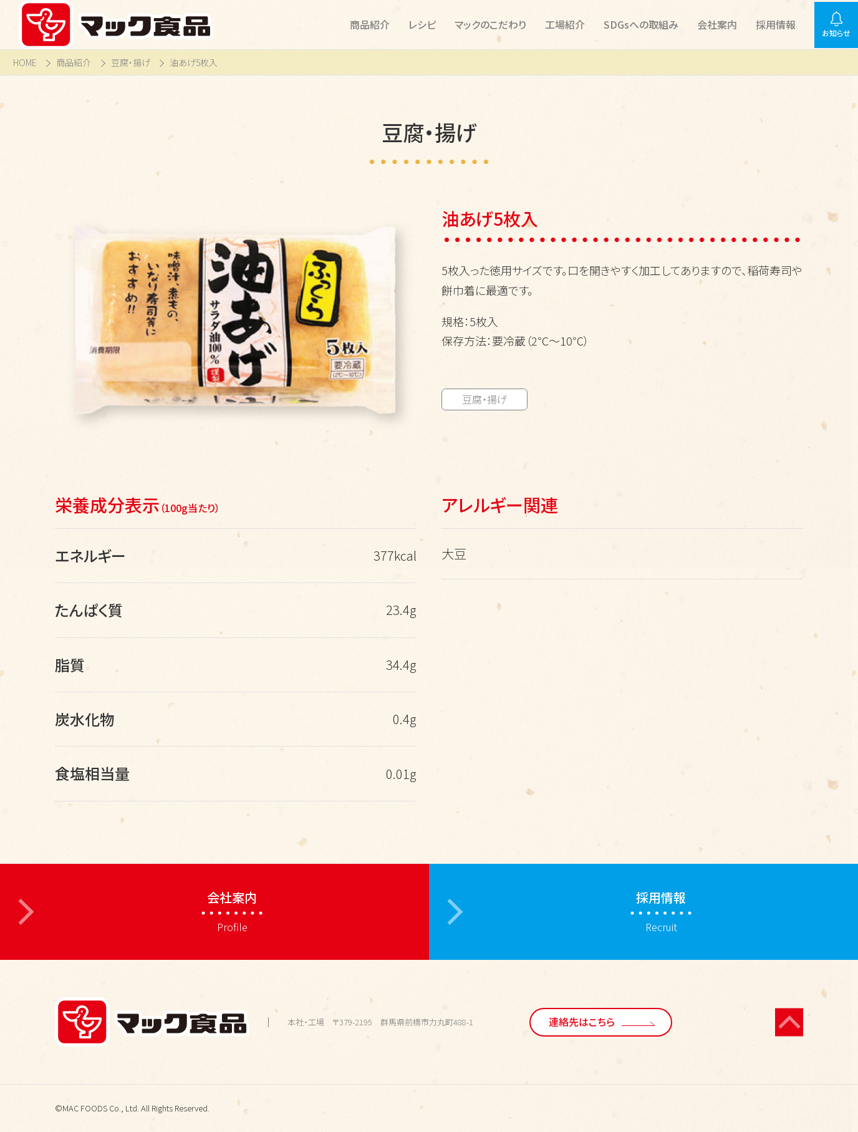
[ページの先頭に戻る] (789, 1022)
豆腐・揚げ (130, 62)
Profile (232, 911)
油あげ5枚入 (194, 62)
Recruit (661, 911)
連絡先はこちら (582, 1021)
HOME (25, 62)
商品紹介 (73, 62)
